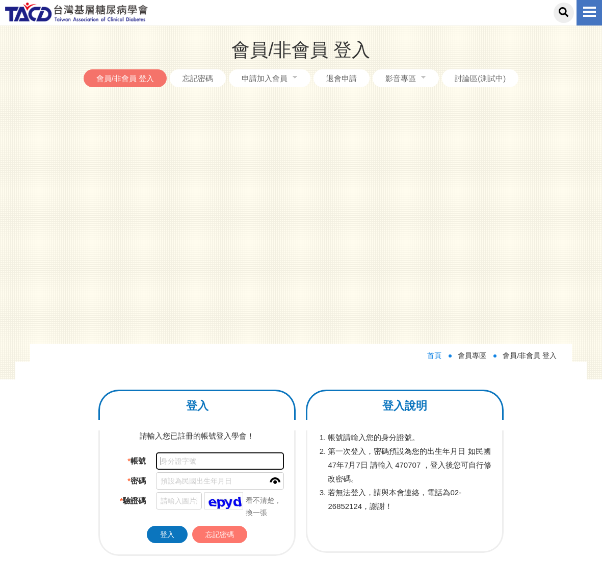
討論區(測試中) (480, 78)
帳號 (136, 219)
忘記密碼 (197, 78)
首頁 (434, 114)
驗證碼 (133, 259)
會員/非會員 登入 (125, 78)
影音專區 (400, 78)
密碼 (136, 239)
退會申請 (341, 78)
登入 (167, 293)
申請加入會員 (264, 78)
